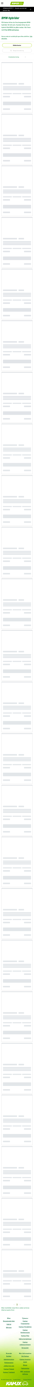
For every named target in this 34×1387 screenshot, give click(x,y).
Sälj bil (9, 1324)
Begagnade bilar (9, 1321)
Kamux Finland (9, 1369)
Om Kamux (25, 1356)
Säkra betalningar (25, 1339)
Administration (9, 1359)
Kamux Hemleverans (25, 1331)
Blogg (25, 1365)
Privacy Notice (27, 1379)
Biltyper (9, 1327)
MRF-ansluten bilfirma (25, 1373)
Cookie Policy (16, 1379)
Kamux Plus (25, 1336)
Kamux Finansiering (25, 1322)
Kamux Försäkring (25, 1327)
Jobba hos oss (9, 1366)
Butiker (8, 1356)
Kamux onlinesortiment (25, 1343)
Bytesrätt (25, 1348)
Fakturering (25, 1368)
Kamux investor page (25, 1360)
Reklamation (8, 1363)
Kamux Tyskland (9, 1372)
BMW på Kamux (13, 30)
